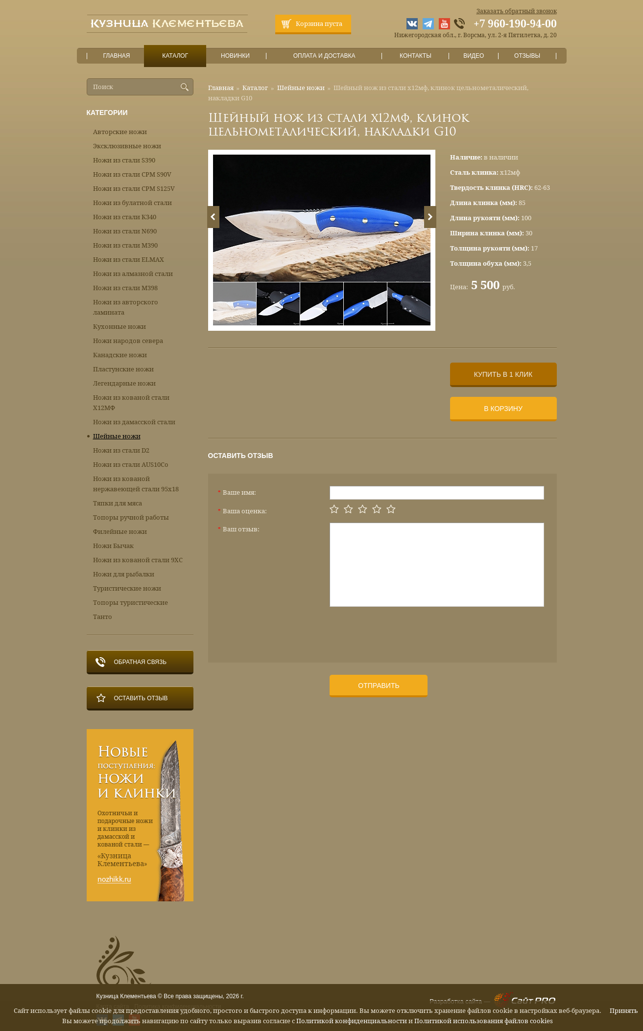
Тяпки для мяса (117, 503)
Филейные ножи (120, 531)
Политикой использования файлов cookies (483, 1021)
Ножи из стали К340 (124, 217)
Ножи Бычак (113, 546)
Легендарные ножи (124, 383)
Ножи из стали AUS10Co (130, 464)
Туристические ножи (127, 588)
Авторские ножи (120, 132)
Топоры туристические (130, 602)
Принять (624, 1010)
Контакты (415, 56)
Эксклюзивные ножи (127, 146)
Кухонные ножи (119, 326)
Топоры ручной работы (131, 517)
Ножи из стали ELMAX (128, 259)
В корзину (503, 408)
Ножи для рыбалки (123, 574)
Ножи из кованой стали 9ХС (138, 560)
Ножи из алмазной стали (133, 273)
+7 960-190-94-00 (515, 24)
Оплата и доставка (324, 56)
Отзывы (527, 56)
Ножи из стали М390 (125, 245)
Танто (102, 616)
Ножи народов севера (128, 340)
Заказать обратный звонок (516, 11)
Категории (107, 112)
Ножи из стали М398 (125, 288)
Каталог (174, 56)
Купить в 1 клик (503, 374)
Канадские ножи (120, 355)
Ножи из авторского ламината (125, 307)
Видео (474, 56)
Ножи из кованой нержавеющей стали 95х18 (136, 484)
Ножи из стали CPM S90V (132, 174)
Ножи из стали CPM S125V (134, 188)
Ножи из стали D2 (121, 450)
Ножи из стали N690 (125, 231)
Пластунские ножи (123, 369)
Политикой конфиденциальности (351, 1021)
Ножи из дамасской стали (134, 422)
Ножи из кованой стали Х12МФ (131, 403)
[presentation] (404, 631)
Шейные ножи (301, 88)
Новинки (235, 56)
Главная (116, 56)
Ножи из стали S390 (124, 160)
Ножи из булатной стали (132, 202)
